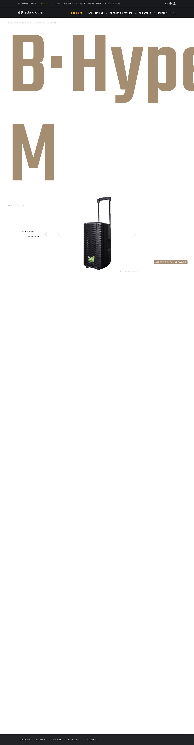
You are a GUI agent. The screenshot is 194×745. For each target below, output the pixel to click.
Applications (96, 13)
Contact (162, 13)
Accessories (91, 740)
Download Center (27, 4)
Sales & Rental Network (170, 262)
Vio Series (46, 4)
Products (76, 13)
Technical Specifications (48, 740)
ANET (57, 4)
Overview (25, 740)
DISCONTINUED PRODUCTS (32, 23)
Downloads (73, 740)
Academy (68, 4)
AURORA (112, 4)
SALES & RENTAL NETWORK (88, 4)
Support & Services (121, 13)
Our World (145, 13)
